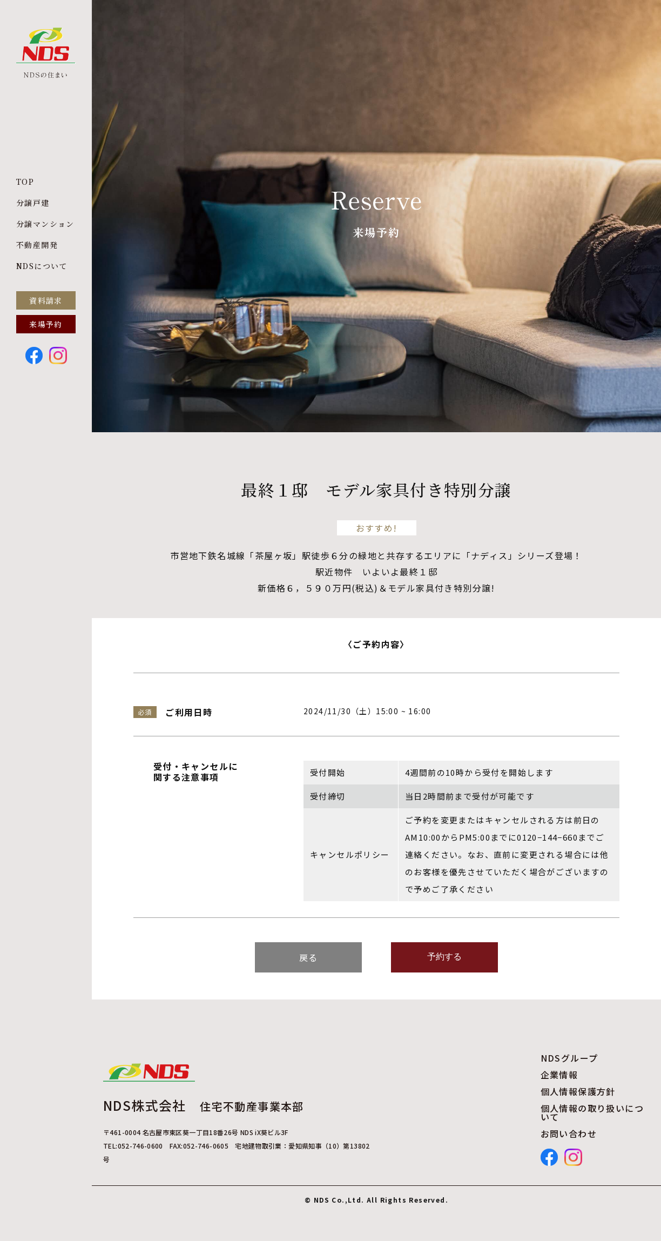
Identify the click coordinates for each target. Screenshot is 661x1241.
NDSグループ (569, 1057)
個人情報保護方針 (578, 1091)
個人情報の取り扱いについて (592, 1112)
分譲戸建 (33, 202)
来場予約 (46, 324)
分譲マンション (45, 223)
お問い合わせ (569, 1133)
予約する (444, 956)
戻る (308, 957)
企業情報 (559, 1074)
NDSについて (42, 266)
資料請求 (46, 300)
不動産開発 (37, 245)
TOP (25, 181)
